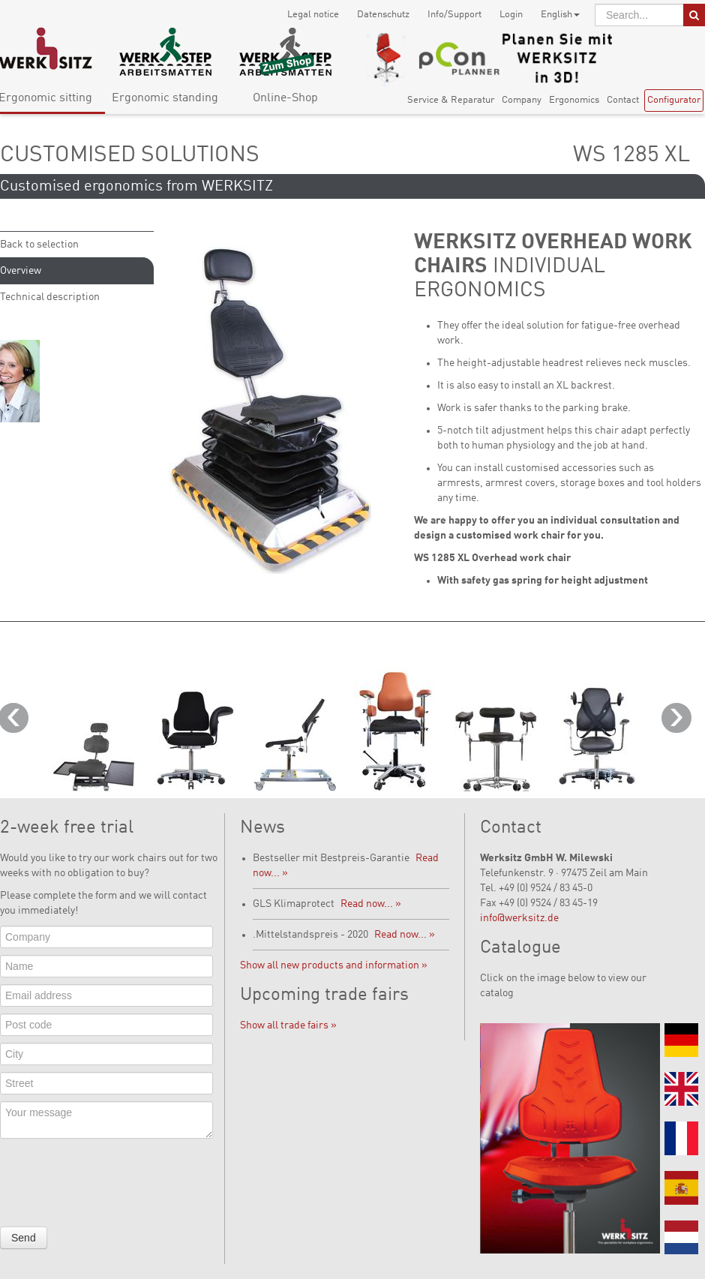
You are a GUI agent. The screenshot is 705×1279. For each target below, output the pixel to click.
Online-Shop (285, 98)
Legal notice (313, 15)
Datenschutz (383, 15)
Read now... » (370, 904)
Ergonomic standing (165, 98)
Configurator (673, 100)
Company (522, 100)
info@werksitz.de (519, 918)
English (560, 15)
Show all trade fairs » (288, 1025)
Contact (623, 100)
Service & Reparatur (450, 100)
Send (23, 1238)
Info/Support (455, 15)
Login (511, 15)
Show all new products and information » (334, 965)
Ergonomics (574, 100)
